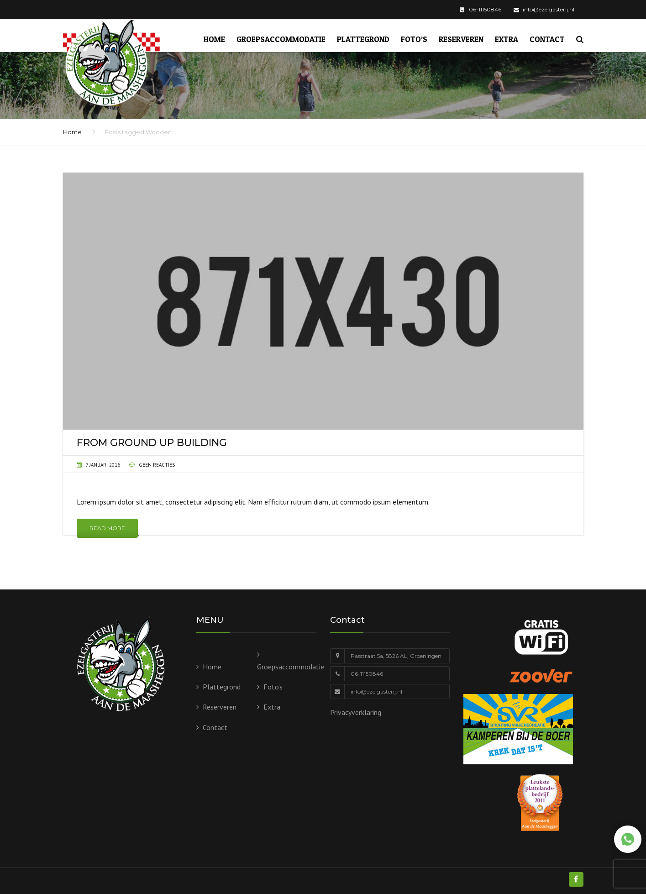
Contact (547, 39)
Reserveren (461, 39)
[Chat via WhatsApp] (627, 839)
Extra (506, 39)
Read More (107, 528)
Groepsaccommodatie (281, 39)
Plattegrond (363, 39)
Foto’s (414, 39)
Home (214, 39)
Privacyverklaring (355, 712)
